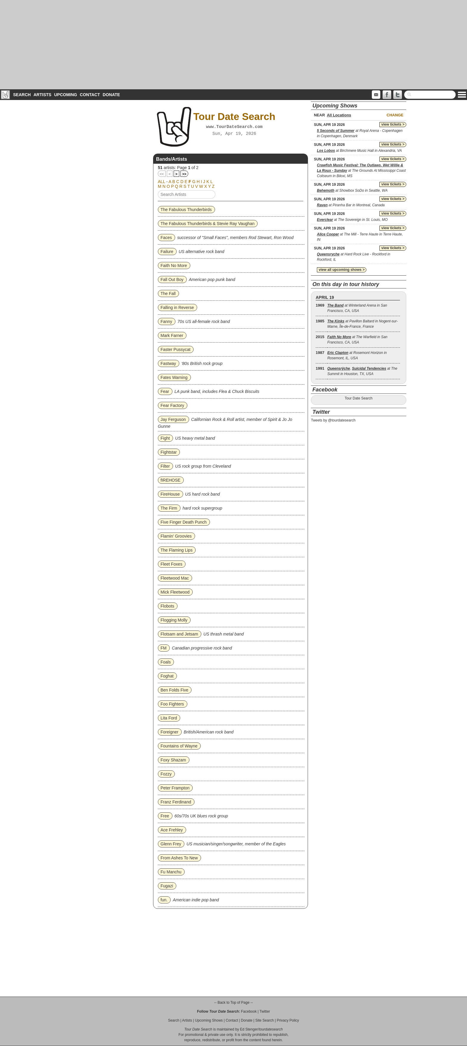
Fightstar (169, 452)
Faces (166, 237)
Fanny (166, 321)
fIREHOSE (170, 480)
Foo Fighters (172, 704)
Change (395, 115)
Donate (111, 94)
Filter (165, 466)
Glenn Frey (171, 844)
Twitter (264, 1011)
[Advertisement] (233, 44)
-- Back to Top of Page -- (233, 1002)
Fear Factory (172, 405)
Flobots (167, 606)
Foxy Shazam (173, 760)
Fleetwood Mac (175, 578)
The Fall (168, 293)
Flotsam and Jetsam (179, 634)
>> (184, 174)
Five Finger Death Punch (184, 522)
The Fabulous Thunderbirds (186, 209)
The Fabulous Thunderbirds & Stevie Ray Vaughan (207, 223)
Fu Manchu (171, 871)
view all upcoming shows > (342, 270)
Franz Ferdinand (176, 802)
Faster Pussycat (175, 349)
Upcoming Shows (208, 1020)
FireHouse (170, 494)
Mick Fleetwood (175, 592)
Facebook (249, 1011)
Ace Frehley (172, 830)
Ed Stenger (249, 1029)
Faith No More (174, 265)
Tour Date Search (358, 398)
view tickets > (392, 124)
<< (162, 174)
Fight (165, 438)
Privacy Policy (288, 1020)
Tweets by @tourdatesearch (333, 420)
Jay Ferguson (173, 419)
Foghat (167, 676)
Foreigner (169, 732)
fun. (164, 899)
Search (22, 94)
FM (163, 648)
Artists (42, 94)
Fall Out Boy (172, 279)
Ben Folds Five (174, 690)
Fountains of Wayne (179, 746)
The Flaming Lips (176, 550)
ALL (161, 181)
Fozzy (166, 774)
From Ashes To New (179, 857)
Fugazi (167, 885)
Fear (165, 391)
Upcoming (65, 94)
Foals (166, 662)
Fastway (168, 363)
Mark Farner (172, 335)
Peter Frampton (175, 788)
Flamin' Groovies (176, 536)
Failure (167, 251)
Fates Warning (174, 377)
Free (165, 816)
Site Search (264, 1020)
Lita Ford (169, 718)
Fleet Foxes (171, 564)
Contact (90, 94)
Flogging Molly (174, 620)
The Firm (169, 508)
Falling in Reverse (177, 307)
